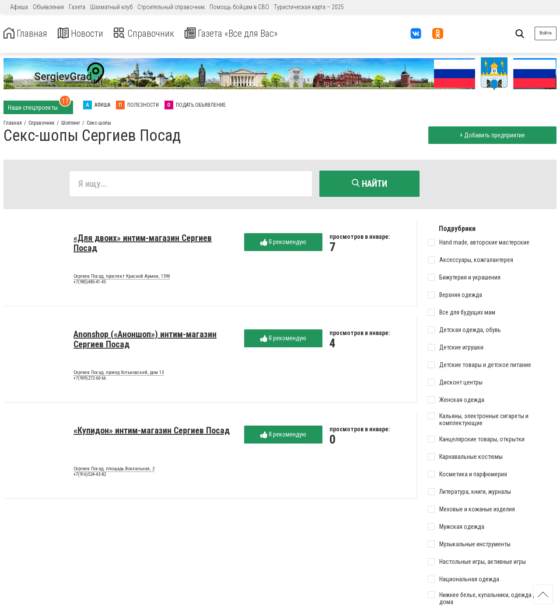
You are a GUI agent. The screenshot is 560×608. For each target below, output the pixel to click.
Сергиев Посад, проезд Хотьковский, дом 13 (119, 374)
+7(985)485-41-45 (90, 284)
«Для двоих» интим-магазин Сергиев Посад (143, 244)
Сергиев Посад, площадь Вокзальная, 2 (114, 470)
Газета (77, 6)
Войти (545, 33)
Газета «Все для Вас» (249, 33)
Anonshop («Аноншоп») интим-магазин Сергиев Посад (145, 340)
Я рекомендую (283, 243)
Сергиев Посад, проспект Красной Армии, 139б (122, 277)
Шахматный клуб (111, 6)
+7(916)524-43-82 (90, 476)
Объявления (48, 6)
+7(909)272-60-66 (90, 380)
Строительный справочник (171, 6)
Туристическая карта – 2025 (309, 6)
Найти (369, 183)
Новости (87, 33)
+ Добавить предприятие (490, 135)
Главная (28, 33)
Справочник (154, 33)
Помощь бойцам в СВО (239, 6)
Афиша (19, 6)
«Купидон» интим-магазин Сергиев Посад (152, 431)
